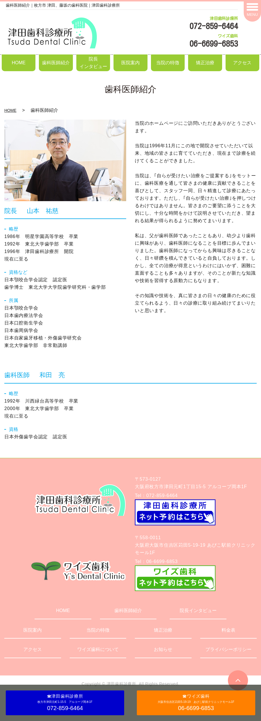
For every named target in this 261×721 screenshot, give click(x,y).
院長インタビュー (93, 62)
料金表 (228, 630)
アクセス (242, 62)
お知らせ (163, 649)
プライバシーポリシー (228, 649)
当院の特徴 (167, 62)
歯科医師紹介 (56, 62)
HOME (19, 62)
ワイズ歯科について (98, 649)
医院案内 (130, 62)
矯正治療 (205, 62)
